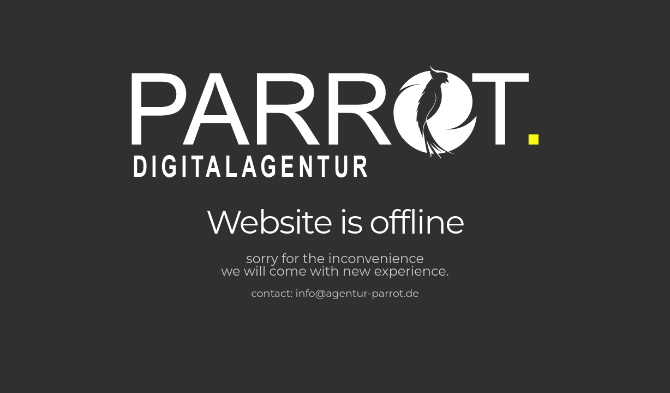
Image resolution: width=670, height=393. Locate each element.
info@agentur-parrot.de (357, 293)
